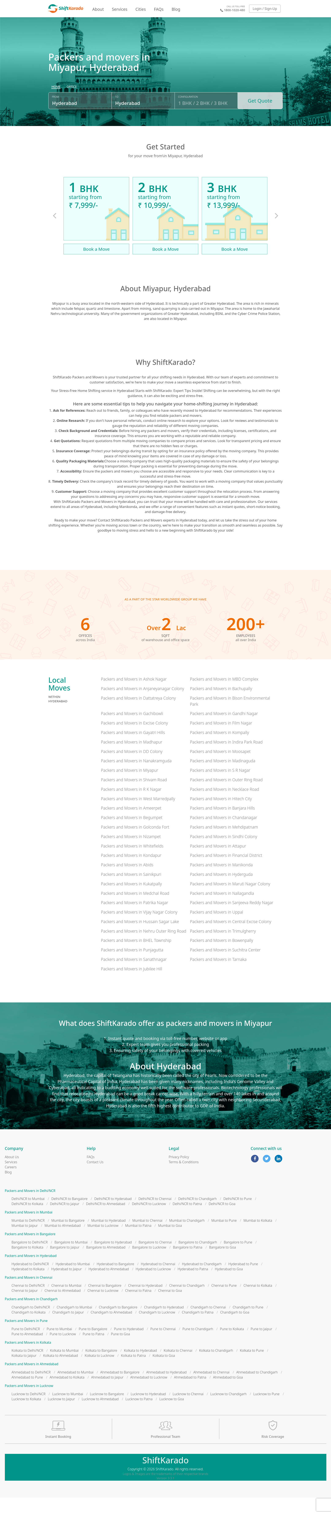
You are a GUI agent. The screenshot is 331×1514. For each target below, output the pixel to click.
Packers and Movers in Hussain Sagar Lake (140, 938)
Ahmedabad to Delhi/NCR (31, 1388)
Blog (176, 9)
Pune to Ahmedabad (27, 1350)
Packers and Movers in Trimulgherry (223, 947)
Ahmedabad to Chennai (211, 1388)
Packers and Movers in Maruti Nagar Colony (230, 900)
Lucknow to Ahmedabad (100, 1415)
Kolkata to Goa (164, 1372)
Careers (11, 1183)
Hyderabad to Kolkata (28, 1285)
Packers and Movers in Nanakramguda (136, 777)
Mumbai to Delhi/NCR (28, 1237)
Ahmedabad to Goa (228, 1393)
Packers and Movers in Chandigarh (31, 1315)
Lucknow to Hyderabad (148, 1410)
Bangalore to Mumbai (71, 1258)
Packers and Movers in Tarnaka (218, 976)
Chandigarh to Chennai (208, 1323)
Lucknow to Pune (266, 1410)
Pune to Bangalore (93, 1345)
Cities (141, 9)
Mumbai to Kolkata (257, 1237)
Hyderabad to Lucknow (153, 1285)
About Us (12, 1173)
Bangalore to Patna (187, 1263)
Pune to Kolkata (232, 1345)
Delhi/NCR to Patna (187, 1220)
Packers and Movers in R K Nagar (131, 805)
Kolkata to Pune (252, 1367)
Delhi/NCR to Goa (222, 1220)
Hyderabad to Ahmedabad (108, 1285)
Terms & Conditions (184, 1178)
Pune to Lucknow (63, 1350)
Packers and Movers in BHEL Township (136, 957)
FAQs (159, 9)
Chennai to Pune (224, 1302)
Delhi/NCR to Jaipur (64, 1220)
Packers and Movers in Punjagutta (132, 966)
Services (119, 9)
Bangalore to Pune (238, 1258)
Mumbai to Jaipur (25, 1242)
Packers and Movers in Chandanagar (223, 834)
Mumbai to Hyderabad (108, 1237)
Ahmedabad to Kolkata (67, 1393)
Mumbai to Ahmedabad (63, 1242)
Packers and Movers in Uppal (216, 928)
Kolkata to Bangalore (101, 1367)
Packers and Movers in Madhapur (131, 758)
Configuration (188, 116)
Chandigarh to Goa (234, 1328)
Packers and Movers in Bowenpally (221, 957)
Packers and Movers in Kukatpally (131, 900)
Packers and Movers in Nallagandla (222, 910)
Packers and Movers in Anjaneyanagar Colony (142, 705)
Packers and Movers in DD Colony (132, 768)
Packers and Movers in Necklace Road (224, 805)
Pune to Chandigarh (197, 1345)
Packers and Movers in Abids (127, 881)
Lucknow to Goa (171, 1415)
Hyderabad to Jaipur (66, 1285)
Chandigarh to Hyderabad (164, 1323)
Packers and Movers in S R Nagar (220, 787)
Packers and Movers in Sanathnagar (134, 976)
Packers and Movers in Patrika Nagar (134, 919)
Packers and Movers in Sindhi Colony (223, 853)
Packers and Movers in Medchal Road (135, 910)
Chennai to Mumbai (66, 1302)
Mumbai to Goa (170, 1242)
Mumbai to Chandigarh (187, 1237)
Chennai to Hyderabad (145, 1302)
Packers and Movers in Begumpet (132, 834)
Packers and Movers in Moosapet (220, 768)
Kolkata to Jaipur (24, 1372)
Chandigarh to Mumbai (74, 1323)
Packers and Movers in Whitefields (132, 862)
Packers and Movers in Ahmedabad (31, 1380)
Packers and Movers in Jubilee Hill (131, 985)
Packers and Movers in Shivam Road (134, 796)
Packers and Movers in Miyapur (129, 787)
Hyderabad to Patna (193, 1285)
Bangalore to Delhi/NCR (30, 1258)
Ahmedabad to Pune (27, 1393)
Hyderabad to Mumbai (73, 1280)
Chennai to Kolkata (257, 1302)
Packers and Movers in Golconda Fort (135, 843)
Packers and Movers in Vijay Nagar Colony (139, 928)
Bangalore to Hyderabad (113, 1258)
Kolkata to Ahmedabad (60, 1372)
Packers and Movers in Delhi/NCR (30, 1207)
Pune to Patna (93, 1350)
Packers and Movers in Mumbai (29, 1229)
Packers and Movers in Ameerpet (131, 824)
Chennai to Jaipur (25, 1307)
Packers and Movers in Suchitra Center (225, 966)
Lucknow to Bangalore (107, 1410)
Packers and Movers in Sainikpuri (131, 891)
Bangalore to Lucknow (149, 1263)
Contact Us (95, 1178)
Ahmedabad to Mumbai (75, 1388)
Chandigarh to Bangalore (118, 1323)
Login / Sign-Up (265, 8)
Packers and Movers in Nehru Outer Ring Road (143, 947)
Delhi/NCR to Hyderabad (113, 1215)
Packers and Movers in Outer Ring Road (226, 796)
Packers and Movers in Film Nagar (221, 739)
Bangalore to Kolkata (27, 1263)
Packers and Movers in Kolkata (28, 1359)
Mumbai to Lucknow (102, 1242)
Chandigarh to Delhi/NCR (31, 1323)
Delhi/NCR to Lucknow (149, 1220)
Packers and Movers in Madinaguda (222, 777)
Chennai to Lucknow (102, 1307)
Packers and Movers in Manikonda (221, 881)
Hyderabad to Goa (229, 1285)
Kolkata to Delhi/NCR (27, 1367)
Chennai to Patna (138, 1307)
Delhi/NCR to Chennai (155, 1215)
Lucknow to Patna (138, 1415)
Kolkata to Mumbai (64, 1367)
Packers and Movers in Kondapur (131, 872)
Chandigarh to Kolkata (29, 1328)
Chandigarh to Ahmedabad (111, 1328)
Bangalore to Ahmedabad (105, 1263)
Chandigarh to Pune (248, 1323)
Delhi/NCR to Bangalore (69, 1215)
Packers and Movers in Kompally (219, 749)
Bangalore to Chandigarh (198, 1258)
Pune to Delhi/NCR (26, 1345)
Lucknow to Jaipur (61, 1415)
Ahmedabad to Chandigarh (257, 1388)
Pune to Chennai (163, 1345)
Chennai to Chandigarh (187, 1302)
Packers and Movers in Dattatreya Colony (138, 714)
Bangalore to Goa (222, 1263)
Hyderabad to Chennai (158, 1280)
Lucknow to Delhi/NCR (29, 1410)
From (55, 116)
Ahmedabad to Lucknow (148, 1393)
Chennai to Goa (170, 1307)
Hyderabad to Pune (243, 1280)
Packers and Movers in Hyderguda (221, 891)
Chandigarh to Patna (198, 1328)
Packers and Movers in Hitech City (221, 815)
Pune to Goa (120, 1350)
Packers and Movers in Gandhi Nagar (224, 730)
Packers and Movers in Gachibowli (132, 730)
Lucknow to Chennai (188, 1410)
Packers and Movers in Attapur (218, 862)
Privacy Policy (179, 1173)
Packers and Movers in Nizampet (131, 853)
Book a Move (96, 265)
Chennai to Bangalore (104, 1302)
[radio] (56, 107)
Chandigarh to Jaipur (68, 1328)
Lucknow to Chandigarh (228, 1410)
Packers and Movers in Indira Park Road (226, 758)
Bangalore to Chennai (155, 1258)
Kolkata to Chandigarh (216, 1367)
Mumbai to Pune (224, 1237)
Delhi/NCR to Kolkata (27, 1220)
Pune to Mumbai (59, 1345)
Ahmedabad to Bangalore (120, 1388)
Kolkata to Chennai (178, 1367)
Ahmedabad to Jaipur (107, 1393)
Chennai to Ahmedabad (63, 1307)
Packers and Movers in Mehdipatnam (224, 843)
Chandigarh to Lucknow (157, 1328)
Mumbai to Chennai (147, 1237)
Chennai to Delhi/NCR (28, 1302)
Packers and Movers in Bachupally (221, 705)
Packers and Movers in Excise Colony (134, 739)
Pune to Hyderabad (129, 1345)
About (98, 9)
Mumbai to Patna (138, 1242)
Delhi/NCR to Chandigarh (197, 1215)
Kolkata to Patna (133, 1372)
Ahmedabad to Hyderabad (166, 1388)
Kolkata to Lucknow (99, 1372)
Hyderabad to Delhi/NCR (30, 1280)
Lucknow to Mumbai (67, 1410)
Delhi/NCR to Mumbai (28, 1215)
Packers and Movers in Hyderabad (31, 1272)
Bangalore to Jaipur (64, 1263)
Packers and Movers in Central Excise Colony (230, 938)
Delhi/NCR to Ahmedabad (105, 1220)
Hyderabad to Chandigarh (202, 1280)
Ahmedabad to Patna (190, 1393)
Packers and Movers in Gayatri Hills (133, 749)
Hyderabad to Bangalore (115, 1280)
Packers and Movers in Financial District (226, 872)
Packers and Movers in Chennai (28, 1294)
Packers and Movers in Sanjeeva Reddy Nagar (231, 919)
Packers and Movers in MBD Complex (224, 695)
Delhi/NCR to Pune (237, 1215)
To (116, 116)
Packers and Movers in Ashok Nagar (134, 695)
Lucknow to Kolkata (26, 1415)
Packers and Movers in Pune (26, 1337)
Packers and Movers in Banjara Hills (222, 824)
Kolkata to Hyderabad (140, 1367)
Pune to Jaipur (261, 1345)
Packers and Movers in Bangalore (30, 1250)
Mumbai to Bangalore (67, 1237)
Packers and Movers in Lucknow (29, 1402)
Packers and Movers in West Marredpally (138, 815)
